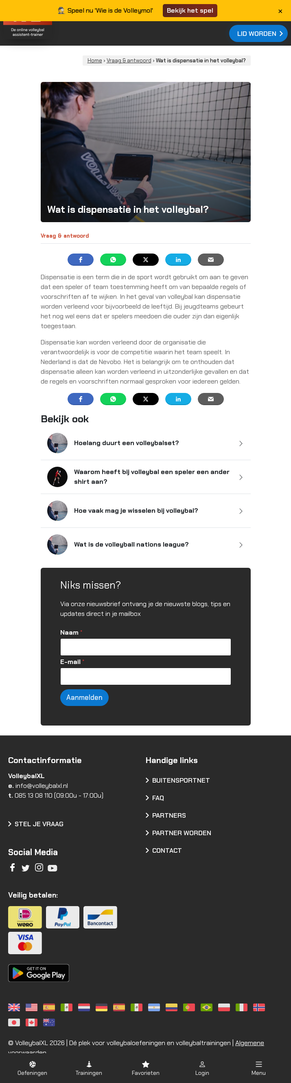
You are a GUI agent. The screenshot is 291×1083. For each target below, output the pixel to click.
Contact (167, 850)
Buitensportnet (181, 780)
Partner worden (181, 833)
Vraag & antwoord (129, 60)
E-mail (72, 662)
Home (95, 60)
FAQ (158, 798)
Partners (169, 815)
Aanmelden (84, 697)
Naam (71, 632)
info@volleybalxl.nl (41, 785)
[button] (32, 1068)
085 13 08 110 (34, 795)
